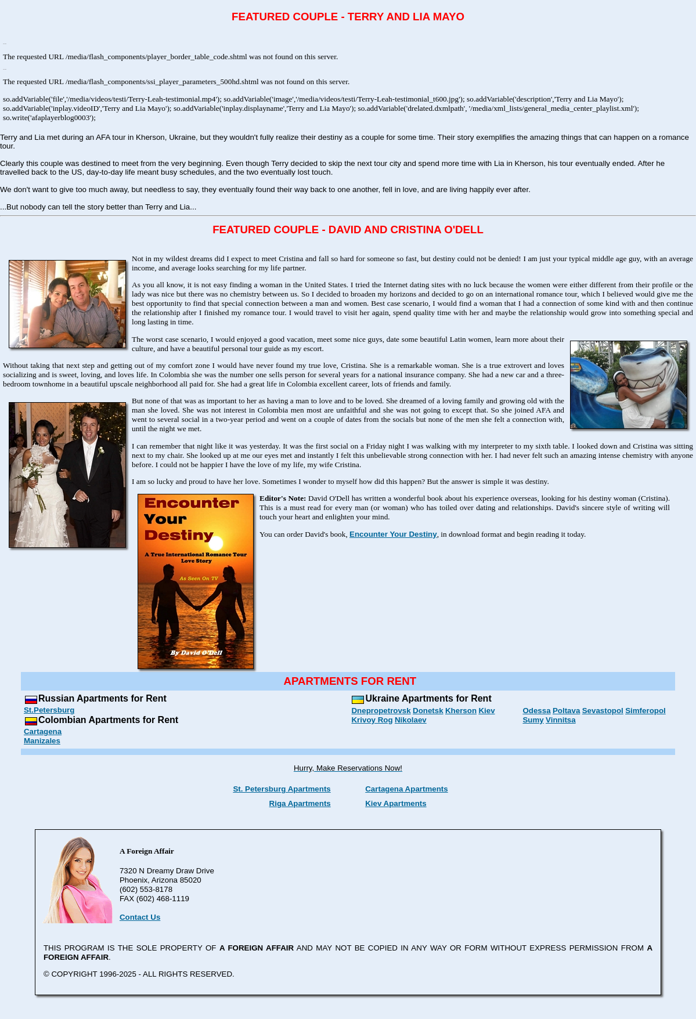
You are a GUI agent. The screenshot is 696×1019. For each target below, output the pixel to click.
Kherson (461, 710)
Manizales (42, 740)
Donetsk (428, 710)
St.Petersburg (49, 710)
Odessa (536, 710)
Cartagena (43, 731)
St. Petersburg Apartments (281, 789)
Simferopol (645, 710)
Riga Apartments (300, 803)
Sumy (532, 720)
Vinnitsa (561, 720)
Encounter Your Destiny (393, 534)
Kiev (486, 710)
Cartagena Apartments (406, 789)
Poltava (566, 710)
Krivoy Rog (371, 720)
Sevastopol (602, 710)
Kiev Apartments (395, 803)
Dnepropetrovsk (380, 710)
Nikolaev (411, 720)
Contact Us (140, 917)
